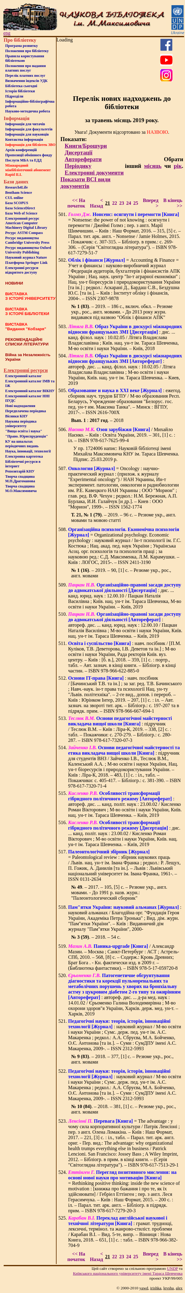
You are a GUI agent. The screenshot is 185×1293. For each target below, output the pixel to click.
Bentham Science (18, 192)
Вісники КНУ (16, 416)
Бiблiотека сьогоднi (21, 86)
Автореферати (83, 159)
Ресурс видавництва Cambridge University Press (27, 240)
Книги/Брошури (86, 146)
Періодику (78, 166)
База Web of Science (21, 213)
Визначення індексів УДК (26, 81)
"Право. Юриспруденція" (26, 436)
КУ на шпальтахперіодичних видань (22, 443)
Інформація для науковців (27, 134)
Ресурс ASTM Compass (24, 233)
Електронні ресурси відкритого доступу (21, 270)
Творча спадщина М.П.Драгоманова (20, 478)
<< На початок (76, 203)
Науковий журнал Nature (26, 257)
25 (135, 203)
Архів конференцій (21, 150)
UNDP (172, 1268)
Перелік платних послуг (25, 75)
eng (6, 33)
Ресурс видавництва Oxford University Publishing (28, 250)
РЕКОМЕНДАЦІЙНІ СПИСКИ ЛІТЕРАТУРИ (27, 341)
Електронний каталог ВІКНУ (30, 391)
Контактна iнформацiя (24, 139)
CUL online (14, 198)
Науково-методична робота (27, 111)
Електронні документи (94, 172)
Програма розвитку (21, 46)
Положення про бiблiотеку (27, 51)
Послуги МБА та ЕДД (23, 160)
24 (128, 203)
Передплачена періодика (25, 411)
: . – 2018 (97, 420)
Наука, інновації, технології (28, 451)
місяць (152, 166)
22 (114, 203)
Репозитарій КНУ (20, 471)
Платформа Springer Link (26, 262)
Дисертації (79, 152)
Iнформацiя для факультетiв (29, 129)
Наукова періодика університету (20, 423)
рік (178, 166)
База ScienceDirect (20, 208)
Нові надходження (20, 406)
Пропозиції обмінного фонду (28, 155)
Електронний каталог (23, 376)
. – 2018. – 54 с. (95, 937)
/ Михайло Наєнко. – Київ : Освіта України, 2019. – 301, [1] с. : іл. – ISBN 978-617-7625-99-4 (121, 435)
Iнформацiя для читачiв (25, 124)
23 (121, 203)
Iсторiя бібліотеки (20, 91)
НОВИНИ (14, 283)
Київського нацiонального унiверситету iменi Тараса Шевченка (128, 1273)
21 (107, 203)
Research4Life (16, 187)
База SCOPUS (16, 203)
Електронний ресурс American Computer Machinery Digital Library (26, 223)
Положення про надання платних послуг (25, 68)
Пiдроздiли (14, 96)
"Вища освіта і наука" (23, 431)
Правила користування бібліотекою (24, 58)
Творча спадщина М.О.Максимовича (21, 488)
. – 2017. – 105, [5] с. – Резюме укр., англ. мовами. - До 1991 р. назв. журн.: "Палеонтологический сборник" (119, 892)
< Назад (96, 203)
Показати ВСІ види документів (86, 182)
